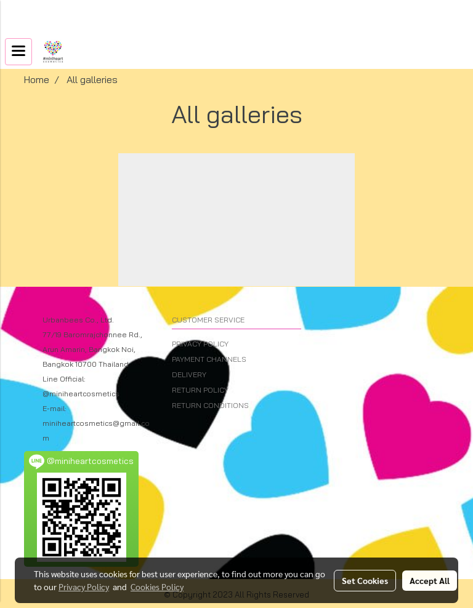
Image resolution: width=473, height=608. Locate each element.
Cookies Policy (157, 586)
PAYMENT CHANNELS (209, 359)
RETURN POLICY (200, 389)
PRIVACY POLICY (200, 343)
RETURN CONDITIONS (210, 405)
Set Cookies (365, 580)
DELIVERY (189, 374)
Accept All (430, 580)
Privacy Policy (84, 586)
